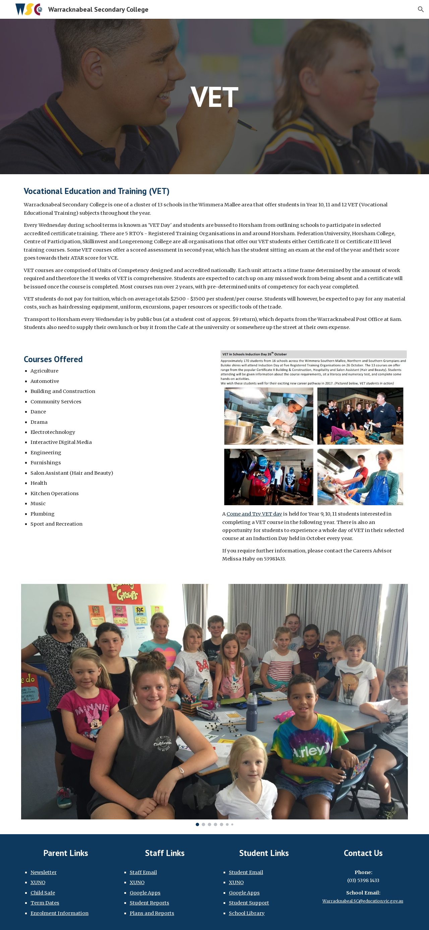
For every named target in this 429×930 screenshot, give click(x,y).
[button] (421, 9)
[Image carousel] (214, 705)
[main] (214, 96)
